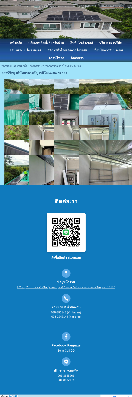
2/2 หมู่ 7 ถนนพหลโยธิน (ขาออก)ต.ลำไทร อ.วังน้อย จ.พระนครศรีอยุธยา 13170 (66, 287)
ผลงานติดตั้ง (20, 66)
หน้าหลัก (6, 66)
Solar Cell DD (66, 350)
